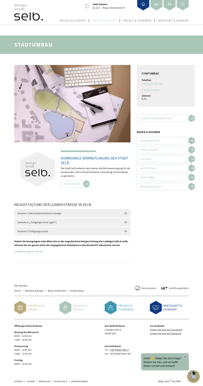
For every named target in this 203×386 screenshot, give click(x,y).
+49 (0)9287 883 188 (152, 81)
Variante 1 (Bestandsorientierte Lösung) (39, 211)
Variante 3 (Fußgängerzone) (32, 229)
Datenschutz (60, 379)
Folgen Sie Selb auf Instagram (166, 327)
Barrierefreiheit (79, 379)
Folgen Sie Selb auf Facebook (165, 331)
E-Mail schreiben (151, 88)
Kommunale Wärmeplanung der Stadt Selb (94, 158)
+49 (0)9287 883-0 (119, 348)
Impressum (44, 379)
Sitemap (31, 379)
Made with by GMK (169, 379)
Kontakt (18, 379)
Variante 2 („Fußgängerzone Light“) (36, 220)
